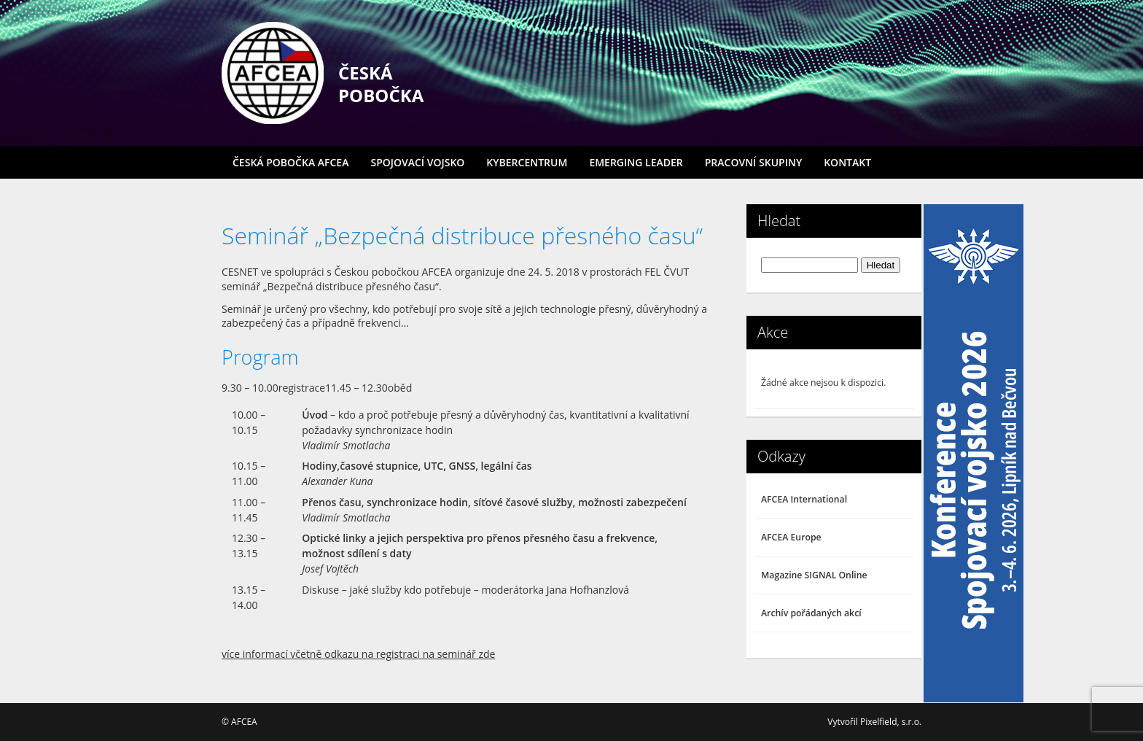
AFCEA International (804, 499)
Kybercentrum (526, 162)
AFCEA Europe (791, 537)
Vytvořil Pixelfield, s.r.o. (874, 721)
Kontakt (847, 162)
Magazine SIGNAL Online (814, 575)
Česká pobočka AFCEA (290, 162)
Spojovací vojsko (417, 162)
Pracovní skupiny (753, 162)
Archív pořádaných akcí (811, 613)
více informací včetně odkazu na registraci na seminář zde (358, 654)
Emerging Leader (635, 162)
